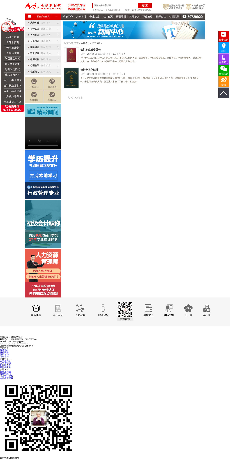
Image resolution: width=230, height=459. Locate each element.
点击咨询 (223, 39)
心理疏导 (174, 16)
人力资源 (108, 16)
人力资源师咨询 (12, 96)
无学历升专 (12, 47)
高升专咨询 (12, 37)
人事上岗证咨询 (12, 91)
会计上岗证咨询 (12, 80)
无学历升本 (12, 53)
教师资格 (161, 16)
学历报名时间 (12, 58)
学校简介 (68, 16)
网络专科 (4, 354)
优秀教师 (52, 83)
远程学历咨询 (12, 69)
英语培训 (134, 16)
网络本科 (4, 356)
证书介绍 (96, 43)
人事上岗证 (5, 361)
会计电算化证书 (89, 69)
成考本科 (4, 352)
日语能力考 (5, 365)
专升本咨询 (12, 42)
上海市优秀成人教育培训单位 (137, 10)
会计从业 (94, 16)
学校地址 (52, 96)
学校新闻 (34, 96)
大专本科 (81, 16)
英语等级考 (5, 367)
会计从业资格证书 (90, 49)
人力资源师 (5, 363)
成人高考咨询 (12, 74)
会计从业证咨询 (12, 85)
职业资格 (147, 16)
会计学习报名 (6, 376)
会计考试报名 (6, 378)
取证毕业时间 (12, 64)
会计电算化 (5, 374)
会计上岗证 (5, 371)
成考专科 (4, 350)
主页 (76, 43)
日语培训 (121, 16)
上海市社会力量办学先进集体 (106, 10)
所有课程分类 (43, 16)
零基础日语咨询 (12, 101)
